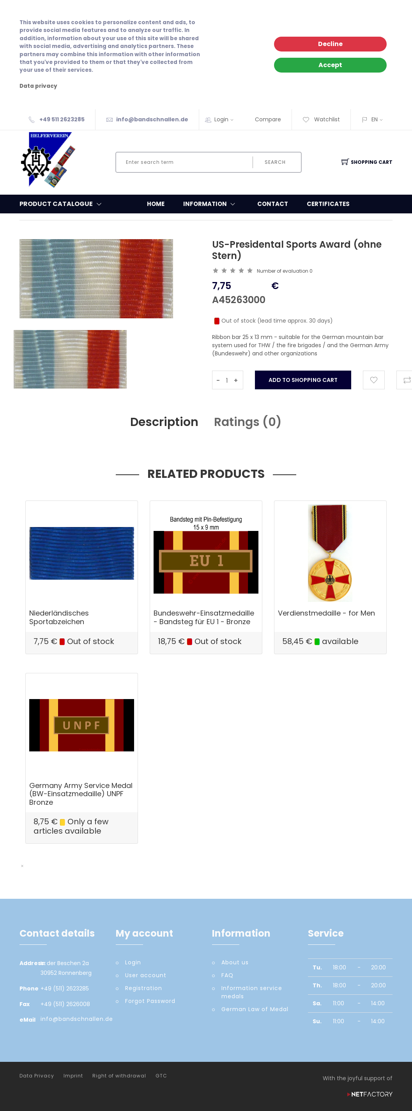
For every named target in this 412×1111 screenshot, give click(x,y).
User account (145, 975)
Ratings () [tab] (248, 422)
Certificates (328, 204)
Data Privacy (36, 1076)
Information (211, 204)
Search (275, 162)
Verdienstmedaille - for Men (326, 613)
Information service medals (251, 992)
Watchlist (321, 119)
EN (374, 119)
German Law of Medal (254, 1009)
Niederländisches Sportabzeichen (59, 617)
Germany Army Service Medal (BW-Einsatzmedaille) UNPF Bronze (81, 794)
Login (226, 119)
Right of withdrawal (119, 1076)
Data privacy (38, 86)
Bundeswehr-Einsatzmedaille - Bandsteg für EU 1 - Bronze (204, 617)
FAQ (227, 975)
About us (235, 962)
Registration (143, 988)
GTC (161, 1076)
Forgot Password (150, 1001)
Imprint (73, 1076)
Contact (272, 204)
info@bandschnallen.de (152, 119)
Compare (268, 119)
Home (155, 204)
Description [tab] (164, 422)
